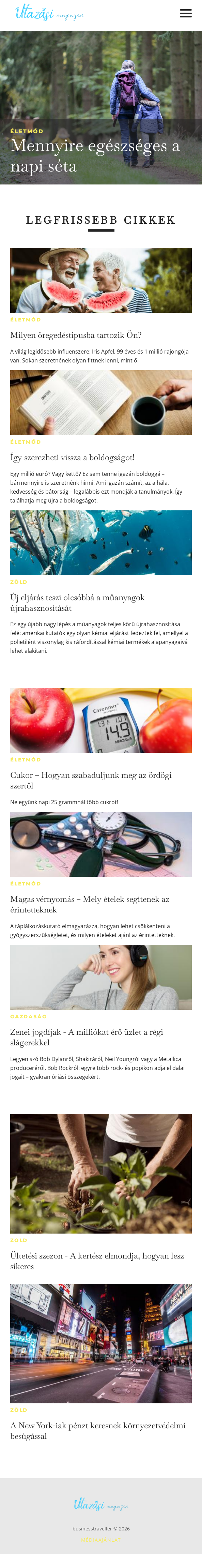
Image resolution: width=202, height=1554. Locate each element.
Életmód (27, 131)
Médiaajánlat (101, 1540)
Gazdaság (28, 1017)
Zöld (19, 582)
